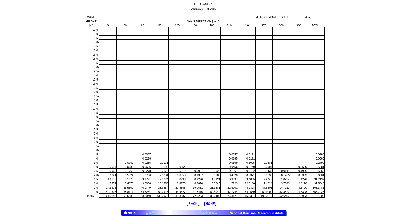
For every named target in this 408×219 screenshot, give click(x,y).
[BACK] (193, 204)
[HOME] (210, 204)
